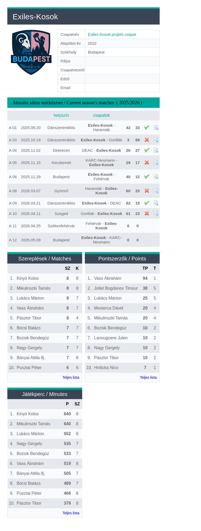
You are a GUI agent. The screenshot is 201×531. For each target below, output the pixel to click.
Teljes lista (70, 377)
